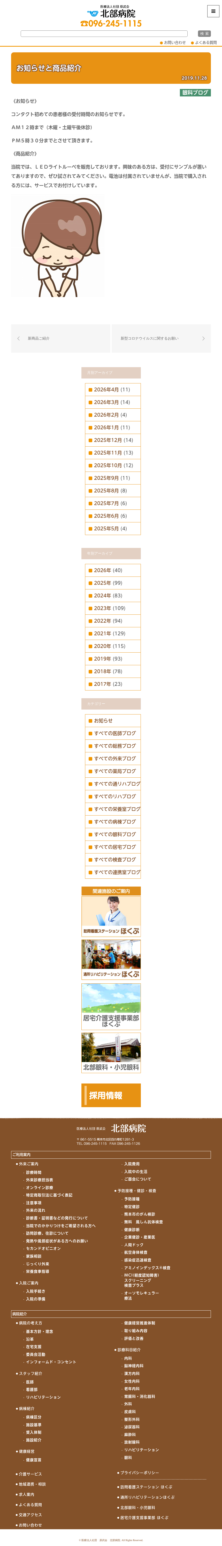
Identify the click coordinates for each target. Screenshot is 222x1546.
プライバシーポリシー (139, 1473)
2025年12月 (108, 440)
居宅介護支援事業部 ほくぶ (144, 1517)
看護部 (32, 1389)
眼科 (128, 1457)
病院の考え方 (30, 1323)
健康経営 (27, 1451)
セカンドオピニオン (43, 1248)
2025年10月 (108, 465)
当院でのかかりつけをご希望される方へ (61, 1226)
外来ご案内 (29, 1164)
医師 (30, 1382)
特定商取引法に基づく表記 (49, 1195)
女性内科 (132, 1381)
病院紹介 (19, 1314)
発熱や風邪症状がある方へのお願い (57, 1241)
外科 (128, 1404)
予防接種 (132, 1199)
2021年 (102, 633)
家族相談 (34, 1256)
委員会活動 (35, 1354)
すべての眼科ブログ (115, 834)
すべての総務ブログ (115, 746)
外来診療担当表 (39, 1180)
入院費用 (132, 1164)
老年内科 (132, 1389)
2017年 (102, 684)
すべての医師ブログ (115, 733)
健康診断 (132, 1229)
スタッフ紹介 (30, 1373)
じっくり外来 (37, 1264)
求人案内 (26, 1494)
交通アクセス (30, 1515)
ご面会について (137, 1179)
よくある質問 (206, 42)
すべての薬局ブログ (115, 771)
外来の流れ (35, 1210)
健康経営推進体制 (139, 1323)
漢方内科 (132, 1373)
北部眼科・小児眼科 (137, 1507)
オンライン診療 (39, 1187)
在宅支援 (34, 1346)
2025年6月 (106, 516)
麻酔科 (130, 1434)
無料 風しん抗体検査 (143, 1222)
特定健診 (132, 1206)
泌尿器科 (132, 1427)
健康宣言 (34, 1460)
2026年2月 (106, 415)
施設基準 (34, 1425)
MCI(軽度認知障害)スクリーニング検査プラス (141, 1280)
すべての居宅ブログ (115, 847)
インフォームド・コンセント (51, 1362)
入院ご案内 (29, 1283)
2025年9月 (106, 478)
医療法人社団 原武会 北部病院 (100, 1540)
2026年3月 (106, 402)
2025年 (102, 583)
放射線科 (132, 1442)
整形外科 (132, 1419)
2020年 (102, 646)
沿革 (30, 1339)
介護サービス (30, 1474)
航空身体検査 (136, 1252)
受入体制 (34, 1432)
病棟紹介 (27, 1408)
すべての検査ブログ (115, 859)
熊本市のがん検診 (139, 1214)
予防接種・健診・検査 (137, 1191)
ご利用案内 (21, 1154)
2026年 (102, 570)
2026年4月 (106, 389)
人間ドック (134, 1245)
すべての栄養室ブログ (117, 809)
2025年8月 (106, 490)
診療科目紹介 (129, 1350)
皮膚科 (130, 1411)
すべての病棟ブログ (115, 821)
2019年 (102, 658)
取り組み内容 (136, 1331)
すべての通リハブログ (117, 784)
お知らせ (103, 720)
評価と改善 (134, 1338)
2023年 (102, 608)
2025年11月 (108, 452)
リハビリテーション (43, 1397)
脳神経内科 (134, 1366)
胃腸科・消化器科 (139, 1396)
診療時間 (34, 1172)
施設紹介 (34, 1440)
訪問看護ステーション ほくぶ (146, 1487)
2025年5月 (106, 528)
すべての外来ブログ (115, 758)
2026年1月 (106, 427)
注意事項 (34, 1203)
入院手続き (35, 1291)
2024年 (102, 595)
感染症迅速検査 (137, 1260)
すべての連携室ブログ (117, 872)
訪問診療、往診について (47, 1233)
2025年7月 (106, 503)
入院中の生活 (136, 1171)
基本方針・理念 (39, 1331)
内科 (128, 1358)
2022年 (102, 621)
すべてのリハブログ (115, 796)
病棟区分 (34, 1417)
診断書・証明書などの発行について (57, 1218)
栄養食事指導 (37, 1271)
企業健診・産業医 (139, 1237)
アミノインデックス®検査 (147, 1268)
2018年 (102, 671)
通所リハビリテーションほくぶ (147, 1497)
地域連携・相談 (32, 1484)
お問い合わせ (175, 42)
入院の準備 (35, 1299)
